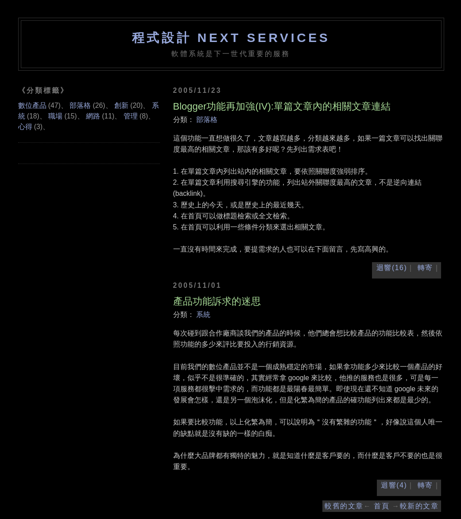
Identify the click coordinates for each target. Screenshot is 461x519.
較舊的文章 (344, 506)
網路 (93, 116)
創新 (121, 105)
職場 (55, 116)
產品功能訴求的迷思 (217, 301)
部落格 (206, 119)
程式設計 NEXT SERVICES (231, 38)
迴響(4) (394, 485)
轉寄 (425, 267)
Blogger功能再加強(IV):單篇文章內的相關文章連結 (282, 106)
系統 (203, 314)
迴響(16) (391, 267)
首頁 (381, 506)
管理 (131, 116)
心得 (25, 126)
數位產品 (32, 105)
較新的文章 (419, 506)
